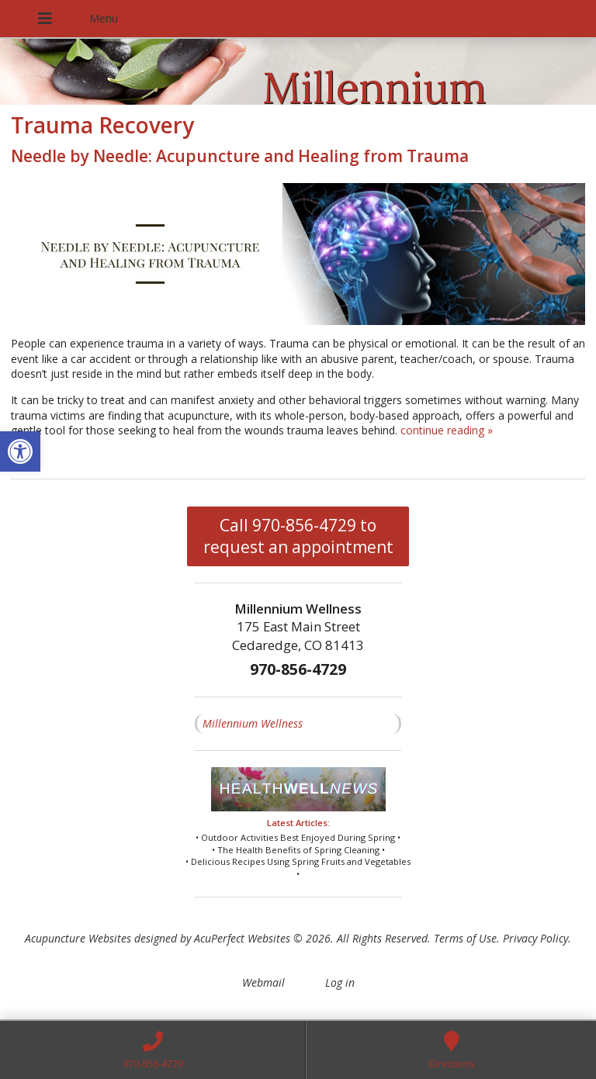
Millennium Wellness (253, 723)
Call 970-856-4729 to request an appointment (298, 536)
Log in (340, 982)
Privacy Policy (535, 938)
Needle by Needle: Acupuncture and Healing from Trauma (240, 156)
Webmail (263, 982)
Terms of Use (465, 938)
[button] (20, 451)
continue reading (446, 430)
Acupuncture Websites (78, 938)
